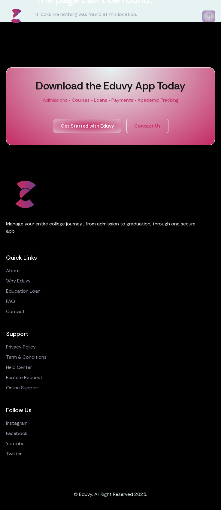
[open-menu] (208, 16)
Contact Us (147, 126)
